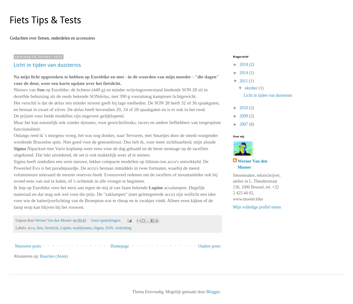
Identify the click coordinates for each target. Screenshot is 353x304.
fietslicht (51, 228)
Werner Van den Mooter (252, 164)
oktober (251, 88)
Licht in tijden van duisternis (47, 65)
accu (31, 228)
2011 (244, 81)
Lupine (65, 228)
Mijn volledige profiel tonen (257, 207)
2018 (244, 64)
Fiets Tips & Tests (45, 20)
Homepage (120, 246)
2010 (244, 107)
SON (109, 228)
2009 (244, 116)
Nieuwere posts (28, 246)
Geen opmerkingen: (106, 220)
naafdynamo (82, 228)
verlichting (123, 228)
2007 (244, 124)
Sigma (98, 228)
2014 (244, 72)
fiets (39, 228)
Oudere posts (209, 246)
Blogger (213, 291)
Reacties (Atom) (54, 256)
